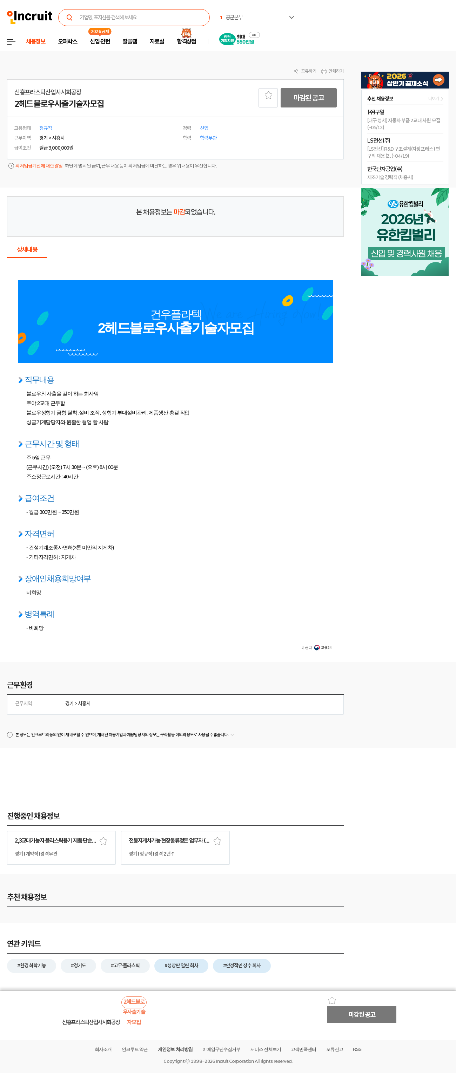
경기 (69, 703)
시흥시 (84, 703)
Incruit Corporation (235, 1061)
